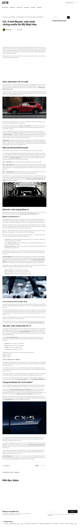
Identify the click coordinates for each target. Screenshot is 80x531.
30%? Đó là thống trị (22, 379)
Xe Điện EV (39, 7)
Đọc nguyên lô (6, 465)
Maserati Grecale (35, 523)
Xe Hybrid (33, 7)
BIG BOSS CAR (74, 7)
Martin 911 (8, 29)
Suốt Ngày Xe (5, 7)
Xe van (22, 523)
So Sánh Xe (26, 7)
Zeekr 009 (7, 523)
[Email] (57, 511)
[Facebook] (40, 466)
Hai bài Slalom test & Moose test (36, 322)
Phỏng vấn (41, 523)
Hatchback (72, 523)
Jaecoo (19, 523)
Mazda (12, 472)
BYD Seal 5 (62, 523)
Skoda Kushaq (56, 523)
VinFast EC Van (28, 523)
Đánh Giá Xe (19, 7)
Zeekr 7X (2, 523)
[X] (43, 466)
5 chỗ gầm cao (6, 472)
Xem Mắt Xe (12, 7)
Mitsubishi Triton (13, 523)
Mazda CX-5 (17, 472)
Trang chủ (4, 17)
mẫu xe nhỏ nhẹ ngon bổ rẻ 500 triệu (27, 213)
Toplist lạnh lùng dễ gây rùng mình (36, 444)
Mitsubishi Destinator (48, 523)
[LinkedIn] (45, 466)
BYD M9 (67, 523)
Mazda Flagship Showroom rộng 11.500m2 (20, 389)
